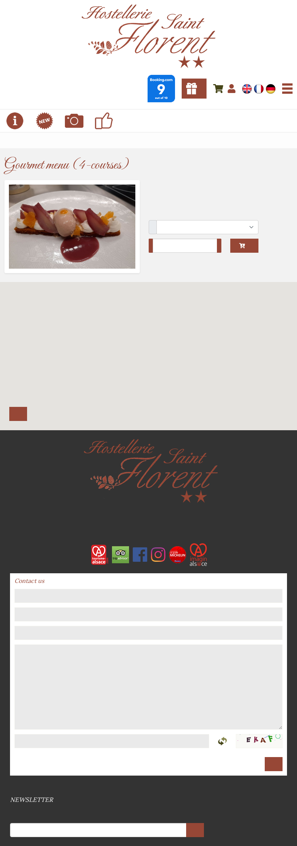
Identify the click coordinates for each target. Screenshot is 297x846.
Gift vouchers (194, 89)
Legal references (148, 786)
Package (153, 227)
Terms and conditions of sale (146, 786)
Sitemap (149, 786)
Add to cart (242, 245)
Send (274, 764)
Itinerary (18, 414)
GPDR (151, 786)
